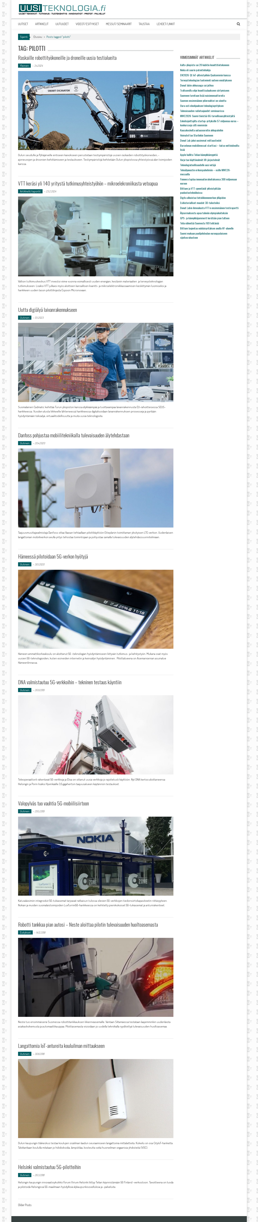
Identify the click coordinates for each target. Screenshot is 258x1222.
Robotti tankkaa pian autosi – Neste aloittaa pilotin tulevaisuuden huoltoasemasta (88, 924)
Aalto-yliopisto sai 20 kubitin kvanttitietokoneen (204, 65)
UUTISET (23, 24)
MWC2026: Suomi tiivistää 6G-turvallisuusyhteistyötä (207, 116)
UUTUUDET (62, 24)
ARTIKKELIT (41, 24)
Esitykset (25, 932)
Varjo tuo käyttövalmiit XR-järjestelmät (200, 160)
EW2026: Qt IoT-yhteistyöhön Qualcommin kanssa (205, 75)
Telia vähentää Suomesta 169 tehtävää (199, 223)
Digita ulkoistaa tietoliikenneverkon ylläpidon (203, 198)
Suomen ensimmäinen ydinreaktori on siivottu (203, 100)
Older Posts (24, 1205)
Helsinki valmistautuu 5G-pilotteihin (49, 1167)
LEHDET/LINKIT (166, 24)
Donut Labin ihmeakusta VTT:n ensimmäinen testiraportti (209, 208)
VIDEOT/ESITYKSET (87, 24)
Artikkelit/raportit (30, 191)
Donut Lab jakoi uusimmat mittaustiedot (201, 140)
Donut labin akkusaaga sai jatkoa (196, 85)
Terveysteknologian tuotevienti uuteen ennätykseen (206, 80)
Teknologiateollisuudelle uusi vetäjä (198, 165)
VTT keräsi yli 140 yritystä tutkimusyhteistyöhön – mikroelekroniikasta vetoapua (88, 183)
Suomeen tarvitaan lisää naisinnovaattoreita (202, 95)
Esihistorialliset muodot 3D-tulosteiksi (200, 203)
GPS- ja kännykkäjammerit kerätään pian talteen (204, 218)
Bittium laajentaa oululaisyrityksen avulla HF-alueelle (206, 228)
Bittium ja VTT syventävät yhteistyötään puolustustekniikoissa (200, 190)
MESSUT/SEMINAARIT (119, 24)
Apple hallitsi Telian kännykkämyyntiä (199, 155)
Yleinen (24, 65)
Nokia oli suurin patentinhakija (195, 70)
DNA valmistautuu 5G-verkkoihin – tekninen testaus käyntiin (70, 682)
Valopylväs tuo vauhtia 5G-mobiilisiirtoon (53, 803)
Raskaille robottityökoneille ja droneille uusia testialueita (67, 57)
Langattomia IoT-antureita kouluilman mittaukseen (61, 1045)
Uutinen (24, 317)
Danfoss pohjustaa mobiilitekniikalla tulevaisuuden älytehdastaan (73, 435)
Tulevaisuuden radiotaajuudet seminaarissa (202, 111)
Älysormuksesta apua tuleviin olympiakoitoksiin (204, 213)
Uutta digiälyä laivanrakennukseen (47, 309)
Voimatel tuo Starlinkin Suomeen (196, 135)
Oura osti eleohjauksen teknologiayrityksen (201, 106)
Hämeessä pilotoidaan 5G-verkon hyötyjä (53, 556)
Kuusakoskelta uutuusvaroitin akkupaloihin (201, 130)
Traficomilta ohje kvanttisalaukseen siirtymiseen (204, 90)
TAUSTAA (144, 24)
